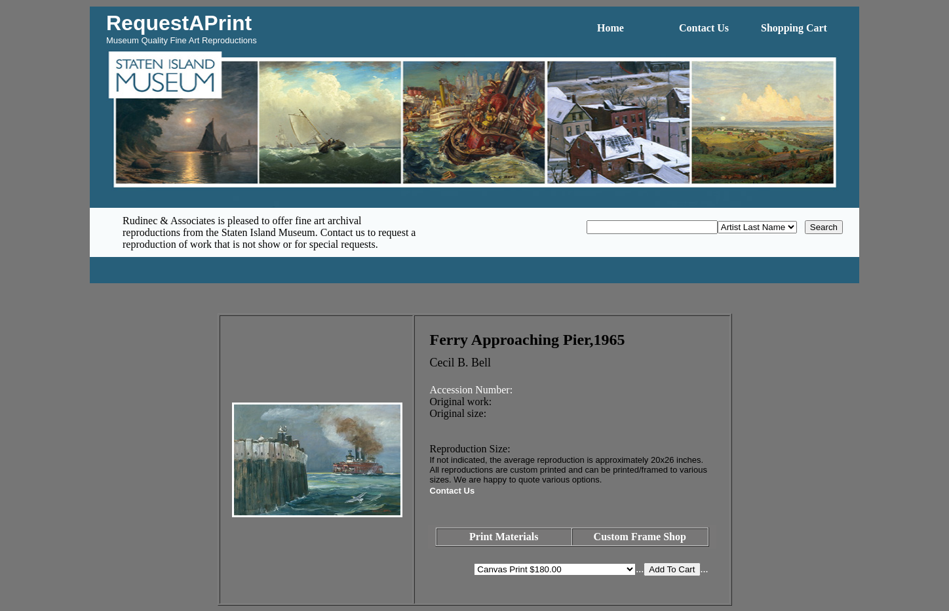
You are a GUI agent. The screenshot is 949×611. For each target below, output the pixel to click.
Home (610, 27)
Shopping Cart (794, 27)
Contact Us (704, 27)
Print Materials (503, 536)
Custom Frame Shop (640, 536)
